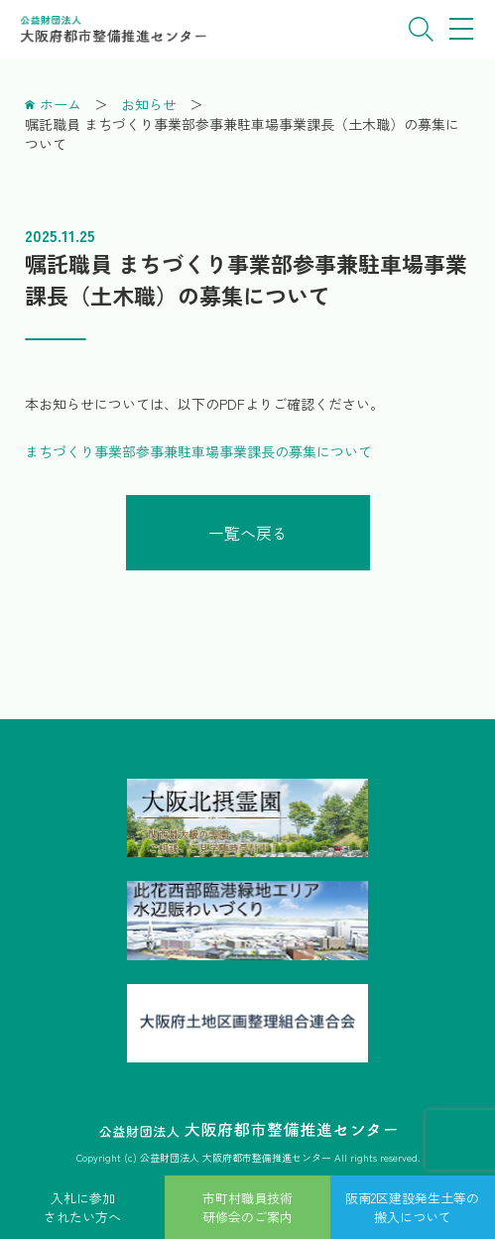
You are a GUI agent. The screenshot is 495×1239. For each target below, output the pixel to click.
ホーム (60, 104)
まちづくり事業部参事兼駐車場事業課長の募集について (198, 451)
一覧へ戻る (248, 533)
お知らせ (149, 104)
